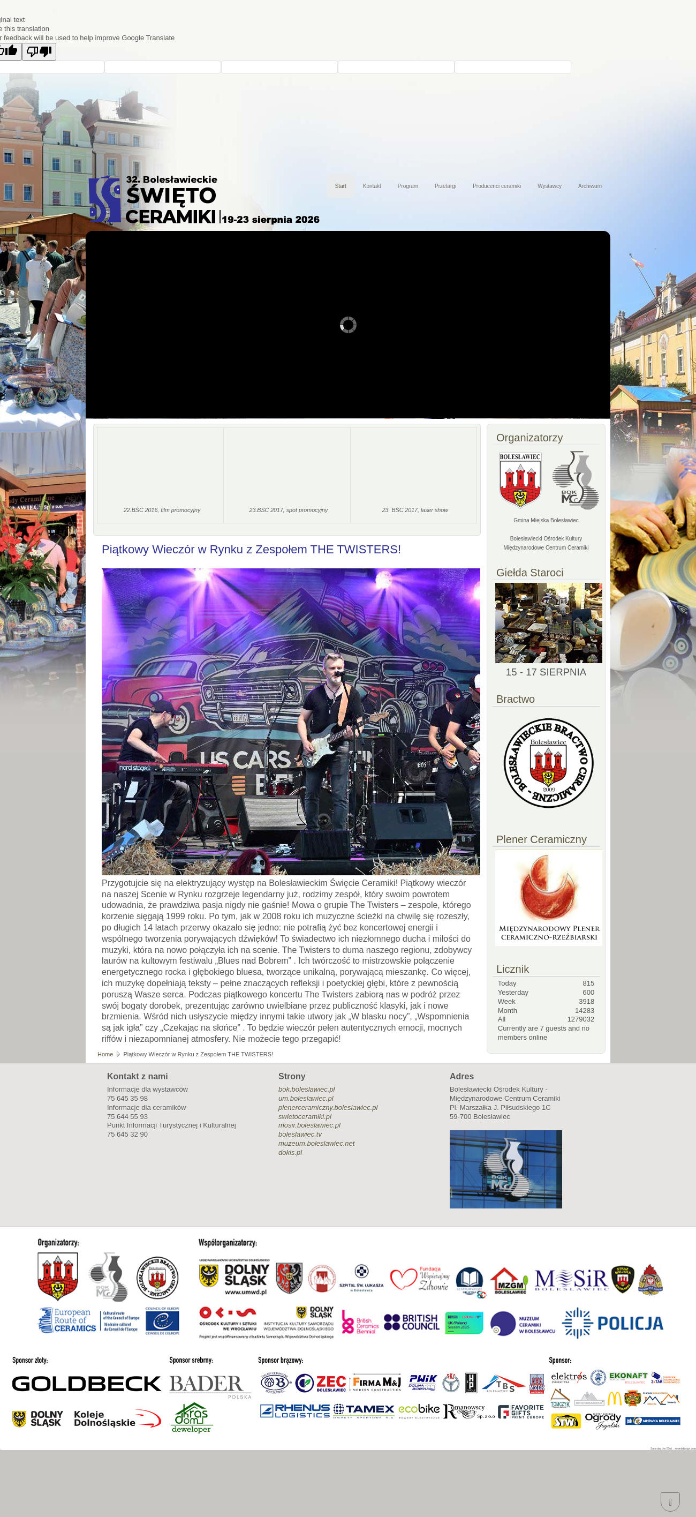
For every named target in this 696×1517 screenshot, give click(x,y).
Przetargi (445, 186)
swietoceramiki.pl (304, 1117)
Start (340, 186)
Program (408, 186)
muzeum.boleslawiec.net (316, 1143)
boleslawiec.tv (300, 1134)
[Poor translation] (39, 52)
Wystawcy (550, 186)
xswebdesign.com (685, 1448)
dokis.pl (290, 1152)
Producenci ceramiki (497, 186)
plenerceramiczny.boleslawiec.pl (327, 1107)
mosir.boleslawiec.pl (309, 1125)
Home (105, 1054)
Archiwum (590, 186)
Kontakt (372, 186)
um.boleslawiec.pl (306, 1098)
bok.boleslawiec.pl (306, 1089)
